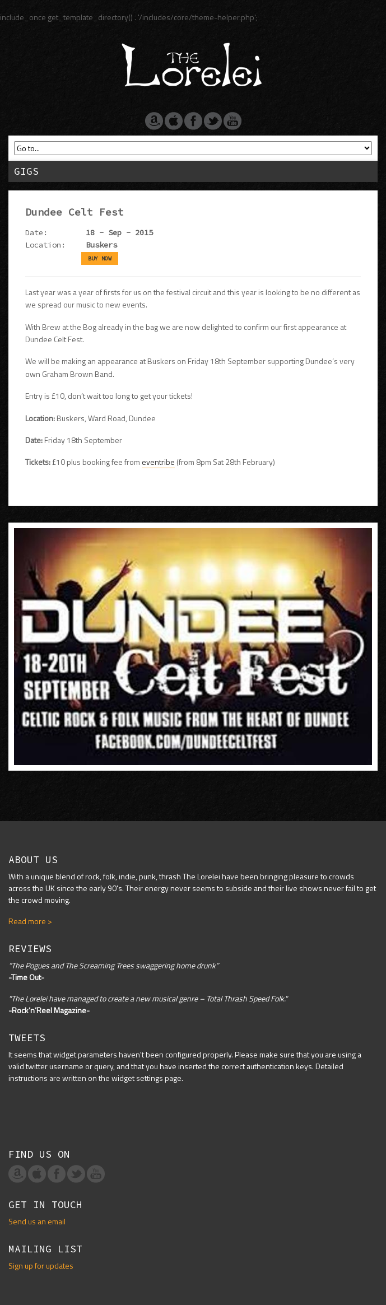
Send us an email (37, 1221)
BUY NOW (99, 258)
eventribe (158, 462)
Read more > (30, 921)
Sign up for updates (40, 1265)
